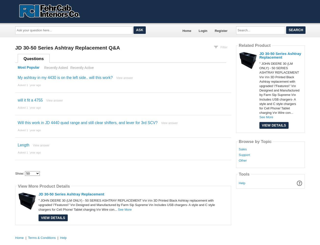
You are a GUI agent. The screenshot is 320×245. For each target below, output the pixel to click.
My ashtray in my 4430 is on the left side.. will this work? (65, 78)
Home (186, 31)
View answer (124, 78)
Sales (243, 149)
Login (203, 31)
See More (125, 209)
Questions (34, 58)
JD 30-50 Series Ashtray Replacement (71, 194)
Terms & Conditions (42, 238)
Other (243, 160)
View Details (53, 218)
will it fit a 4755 (30, 100)
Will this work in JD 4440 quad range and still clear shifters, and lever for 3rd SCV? (88, 123)
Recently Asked (56, 68)
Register (221, 31)
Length (23, 145)
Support (244, 155)
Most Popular (29, 68)
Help (242, 183)
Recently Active (82, 68)
